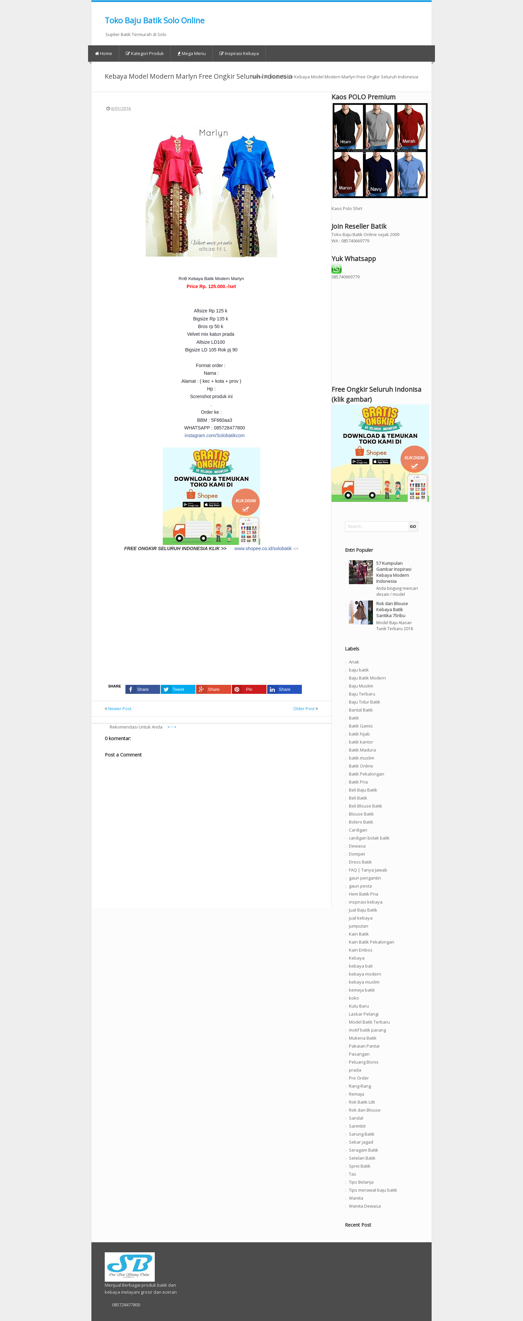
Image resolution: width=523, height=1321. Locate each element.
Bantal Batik (361, 710)
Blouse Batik (361, 814)
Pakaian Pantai (364, 1046)
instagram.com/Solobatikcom (215, 435)
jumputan (358, 926)
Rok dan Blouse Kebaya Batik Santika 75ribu (392, 609)
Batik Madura (362, 750)
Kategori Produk (145, 53)
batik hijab (359, 734)
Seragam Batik (363, 1150)
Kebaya (357, 958)
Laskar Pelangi (364, 1014)
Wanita (356, 1198)
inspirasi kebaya (366, 902)
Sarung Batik (362, 1134)
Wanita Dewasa (365, 1206)
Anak (354, 662)
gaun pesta (360, 886)
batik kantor (361, 742)
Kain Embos (361, 950)
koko (354, 998)
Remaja (356, 1094)
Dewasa (357, 846)
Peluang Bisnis (364, 1062)
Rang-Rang (360, 1086)
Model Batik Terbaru (369, 1022)
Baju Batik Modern (367, 678)
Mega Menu (191, 53)
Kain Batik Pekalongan (371, 942)
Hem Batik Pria (363, 894)
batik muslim (361, 758)
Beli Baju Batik (363, 790)
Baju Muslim (361, 686)
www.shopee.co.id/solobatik (263, 548)
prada (355, 1070)
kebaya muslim (364, 982)
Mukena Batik (363, 1038)
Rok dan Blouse (365, 1110)
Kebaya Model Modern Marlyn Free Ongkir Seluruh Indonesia (198, 76)
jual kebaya (361, 918)
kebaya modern (365, 974)
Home (103, 53)
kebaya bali (361, 966)
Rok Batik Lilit (362, 1102)
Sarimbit (357, 1126)
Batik (354, 718)
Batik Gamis (361, 726)
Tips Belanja (361, 1182)
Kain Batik (359, 934)
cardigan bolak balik (369, 838)
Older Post (304, 709)
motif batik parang (367, 1030)
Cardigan (358, 830)
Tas (352, 1174)
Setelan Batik (362, 1158)
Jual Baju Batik (363, 910)
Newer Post (119, 709)
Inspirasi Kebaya (239, 53)
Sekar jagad (361, 1142)
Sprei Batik (360, 1166)
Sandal (356, 1118)
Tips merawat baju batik (373, 1190)
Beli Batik (358, 798)
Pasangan (359, 1054)
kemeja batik (362, 990)
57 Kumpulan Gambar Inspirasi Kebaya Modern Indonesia (393, 572)
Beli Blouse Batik (365, 806)
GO (413, 526)
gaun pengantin (365, 878)
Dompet (357, 854)
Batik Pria (358, 782)
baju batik (359, 670)
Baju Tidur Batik (364, 702)
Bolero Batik (361, 822)
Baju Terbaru (362, 694)
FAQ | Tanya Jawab (368, 870)
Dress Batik (360, 862)
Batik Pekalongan (366, 774)
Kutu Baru (359, 1006)
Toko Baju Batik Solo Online (154, 20)
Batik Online (361, 766)
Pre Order (359, 1078)
